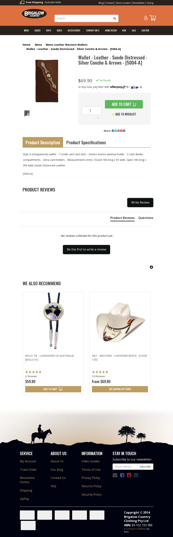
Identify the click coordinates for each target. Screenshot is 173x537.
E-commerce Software (135, 528)
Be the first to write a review (86, 249)
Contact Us (58, 478)
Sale (134, 30)
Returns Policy (91, 486)
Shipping (26, 490)
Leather (145, 30)
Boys (48, 30)
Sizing (150, 2)
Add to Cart (121, 104)
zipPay (24, 499)
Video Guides (91, 461)
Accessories (74, 30)
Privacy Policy (91, 478)
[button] (86, 247)
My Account (28, 461)
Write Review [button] (140, 202)
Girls (59, 30)
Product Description (43, 142)
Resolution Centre (27, 480)
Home (26, 44)
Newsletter (139, 2)
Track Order (28, 470)
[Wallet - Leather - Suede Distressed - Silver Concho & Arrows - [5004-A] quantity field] (91, 110)
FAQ (53, 486)
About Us (57, 461)
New (124, 30)
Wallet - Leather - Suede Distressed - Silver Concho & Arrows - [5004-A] (73, 49)
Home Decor (111, 30)
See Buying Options (120, 389)
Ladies (37, 30)
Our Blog (57, 470)
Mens (26, 30)
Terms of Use (91, 470)
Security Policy (91, 494)
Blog (101, 2)
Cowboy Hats (92, 30)
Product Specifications (86, 142)
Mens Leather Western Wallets (67, 44)
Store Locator (123, 2)
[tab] (122, 218)
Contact (109, 2)
